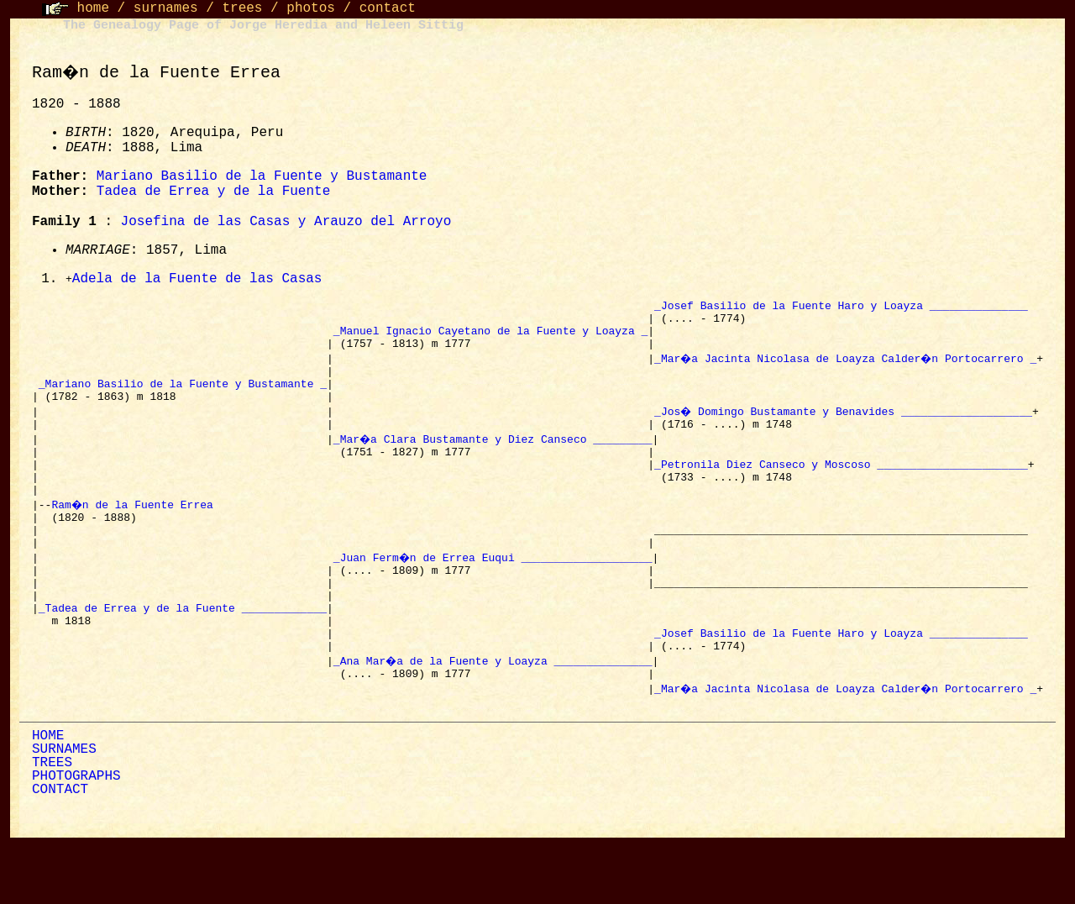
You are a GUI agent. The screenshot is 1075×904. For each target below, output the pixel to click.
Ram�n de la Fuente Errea (135, 535)
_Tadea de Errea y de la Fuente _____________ (180, 656)
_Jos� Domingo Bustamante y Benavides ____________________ (841, 429)
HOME (45, 797)
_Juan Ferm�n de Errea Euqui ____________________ (491, 595)
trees (242, 8)
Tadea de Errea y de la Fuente (211, 191)
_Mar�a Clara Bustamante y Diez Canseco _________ (491, 459)
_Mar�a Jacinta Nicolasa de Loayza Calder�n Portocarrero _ (845, 368)
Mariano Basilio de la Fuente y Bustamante (259, 176)
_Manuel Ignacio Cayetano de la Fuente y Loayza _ (488, 338)
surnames (166, 8)
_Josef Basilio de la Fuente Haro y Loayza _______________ (838, 308)
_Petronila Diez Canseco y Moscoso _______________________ (838, 489)
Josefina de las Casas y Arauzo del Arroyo (283, 221)
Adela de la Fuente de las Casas (195, 279)
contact (387, 8)
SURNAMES (61, 810)
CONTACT (57, 851)
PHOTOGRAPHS (73, 837)
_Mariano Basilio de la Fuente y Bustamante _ (180, 399)
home (93, 8)
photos (310, 8)
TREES (49, 824)
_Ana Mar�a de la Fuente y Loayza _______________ (491, 716)
